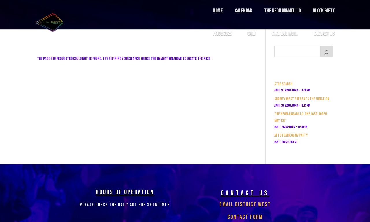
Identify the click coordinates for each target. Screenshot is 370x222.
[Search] (326, 51)
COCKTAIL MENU (285, 34)
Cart (251, 34)
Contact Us (324, 34)
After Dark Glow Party (291, 135)
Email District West (245, 204)
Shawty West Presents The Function (301, 98)
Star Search (283, 84)
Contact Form (245, 217)
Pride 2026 (222, 34)
